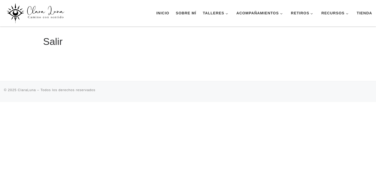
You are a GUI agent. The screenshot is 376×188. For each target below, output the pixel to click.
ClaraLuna (27, 90)
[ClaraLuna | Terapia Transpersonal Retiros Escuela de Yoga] (36, 12)
